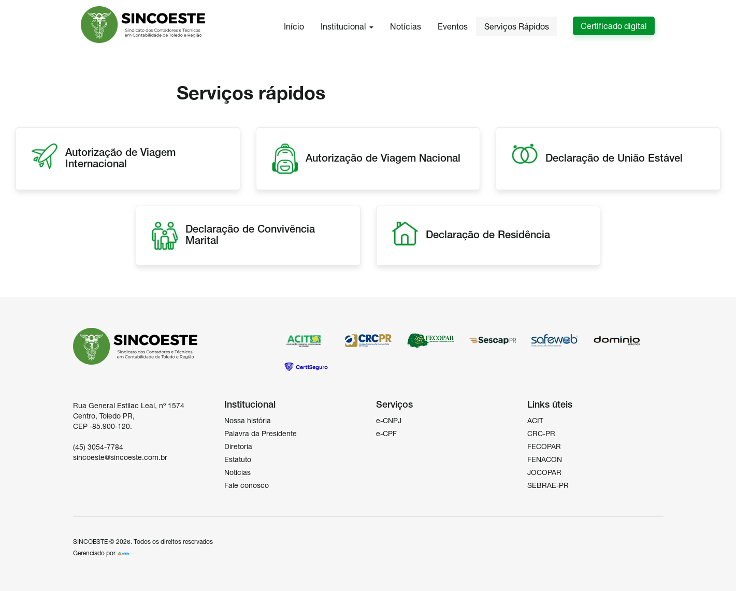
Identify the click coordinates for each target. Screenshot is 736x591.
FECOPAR (544, 446)
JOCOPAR (544, 472)
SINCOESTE (90, 541)
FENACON (544, 459)
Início (294, 26)
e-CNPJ (388, 420)
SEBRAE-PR (548, 485)
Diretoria (238, 446)
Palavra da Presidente (260, 433)
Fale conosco (246, 485)
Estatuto (237, 459)
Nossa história (247, 420)
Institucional (347, 26)
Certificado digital (614, 26)
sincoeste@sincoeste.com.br (120, 457)
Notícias (405, 26)
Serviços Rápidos (516, 26)
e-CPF (386, 433)
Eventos (453, 26)
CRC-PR (541, 433)
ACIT (535, 420)
